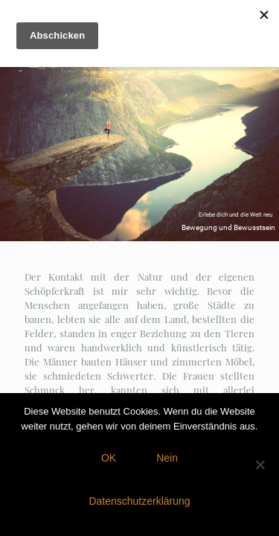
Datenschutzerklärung (139, 501)
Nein (167, 458)
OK (108, 458)
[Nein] (260, 464)
